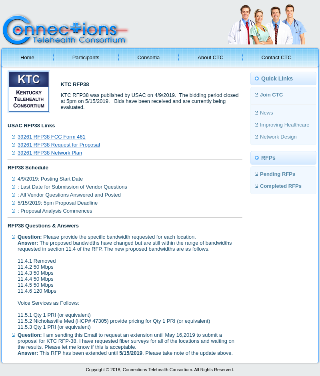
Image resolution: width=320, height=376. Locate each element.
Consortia (149, 57)
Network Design (278, 137)
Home (27, 57)
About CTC (210, 57)
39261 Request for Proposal (59, 145)
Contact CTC (277, 57)
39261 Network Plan (50, 153)
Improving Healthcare (285, 125)
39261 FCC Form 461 (52, 137)
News (266, 113)
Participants (86, 57)
